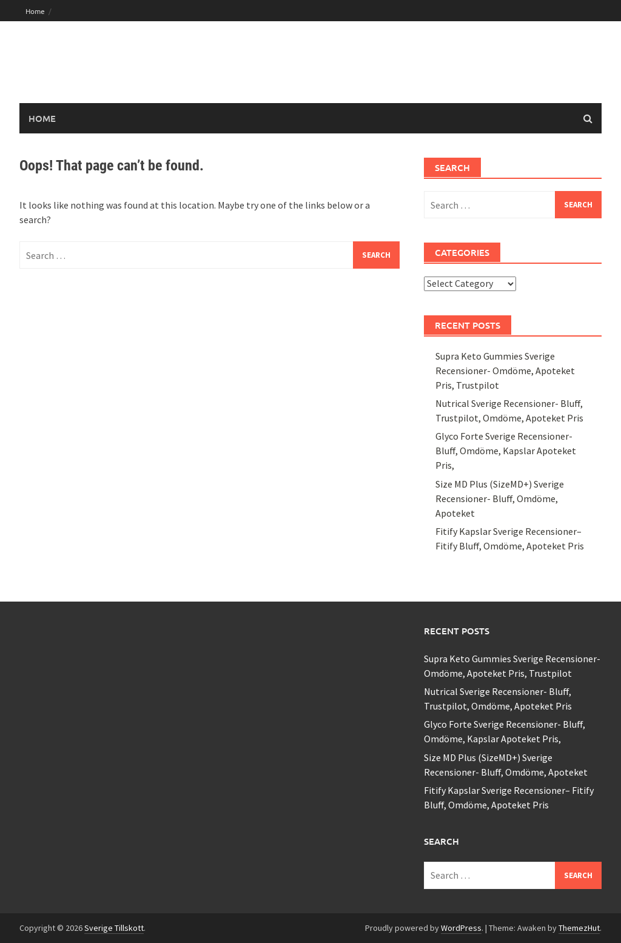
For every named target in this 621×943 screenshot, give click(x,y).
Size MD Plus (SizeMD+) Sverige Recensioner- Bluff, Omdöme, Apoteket (499, 498)
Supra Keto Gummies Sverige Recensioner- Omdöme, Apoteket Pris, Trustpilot (505, 370)
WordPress (461, 927)
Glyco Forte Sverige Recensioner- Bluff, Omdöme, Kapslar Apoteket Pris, (505, 450)
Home (35, 11)
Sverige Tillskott (114, 927)
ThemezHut (579, 927)
